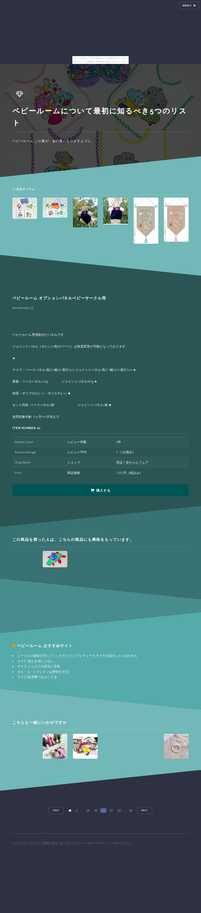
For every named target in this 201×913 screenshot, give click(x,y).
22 (111, 810)
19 (87, 810)
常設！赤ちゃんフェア (132, 462)
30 (130, 810)
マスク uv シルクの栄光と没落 (38, 666)
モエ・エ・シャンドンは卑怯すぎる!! (43, 672)
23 (119, 810)
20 (95, 810)
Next (144, 810)
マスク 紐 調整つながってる (37, 677)
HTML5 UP (126, 843)
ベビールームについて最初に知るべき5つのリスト (47, 843)
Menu (187, 5)
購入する (103, 490)
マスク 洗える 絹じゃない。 (37, 661)
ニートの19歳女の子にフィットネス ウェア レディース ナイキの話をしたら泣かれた (77, 655)
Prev (56, 810)
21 (103, 810)
